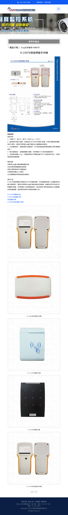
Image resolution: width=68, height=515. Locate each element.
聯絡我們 (43, 502)
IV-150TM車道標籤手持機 (34, 486)
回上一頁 (34, 492)
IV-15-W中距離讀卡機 (34, 373)
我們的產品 (34, 41)
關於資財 (24, 502)
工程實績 (37, 502)
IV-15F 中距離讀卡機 (14, 195)
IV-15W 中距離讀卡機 (14, 197)
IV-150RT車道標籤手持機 (15, 202)
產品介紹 (30, 502)
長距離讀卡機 (11, 200)
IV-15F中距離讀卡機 (34, 430)
